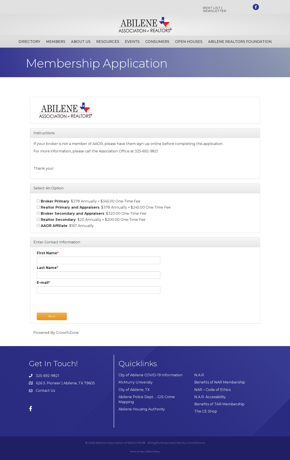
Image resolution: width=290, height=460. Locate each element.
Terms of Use (137, 451)
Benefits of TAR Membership (219, 404)
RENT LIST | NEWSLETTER (214, 9)
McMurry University (135, 382)
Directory (29, 42)
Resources (107, 42)
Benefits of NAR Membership (219, 382)
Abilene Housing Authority (141, 409)
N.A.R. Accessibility (210, 397)
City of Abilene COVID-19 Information (150, 375)
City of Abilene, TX (134, 390)
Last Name (47, 268)
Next (52, 316)
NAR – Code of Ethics (212, 390)
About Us (80, 42)
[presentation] (70, 304)
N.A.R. (199, 375)
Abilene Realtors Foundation (240, 42)
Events (132, 42)
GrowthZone (67, 333)
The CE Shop (205, 411)
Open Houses (188, 42)
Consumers (157, 42)
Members (55, 42)
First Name (47, 253)
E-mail (43, 283)
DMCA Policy (153, 451)
